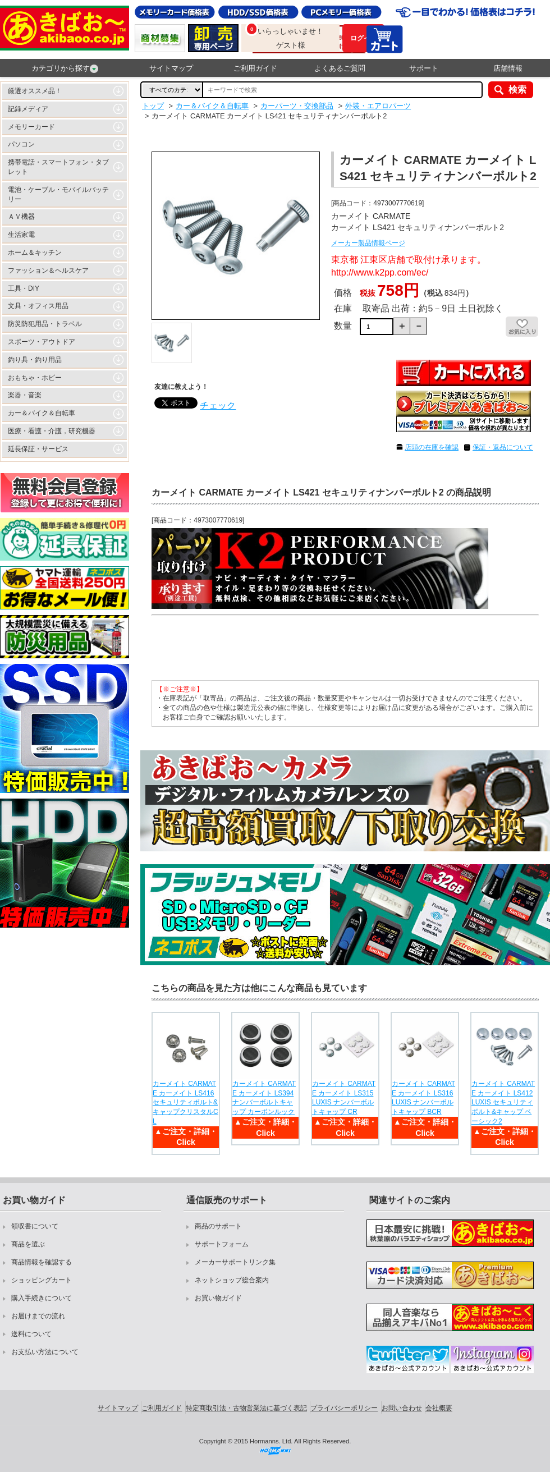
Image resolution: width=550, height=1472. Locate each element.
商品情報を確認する (41, 1262)
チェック (218, 405)
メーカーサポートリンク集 (235, 1262)
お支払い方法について (45, 1352)
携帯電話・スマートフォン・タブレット (58, 167)
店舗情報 (507, 68)
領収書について (34, 1226)
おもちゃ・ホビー (35, 378)
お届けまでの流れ (38, 1316)
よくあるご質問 (339, 68)
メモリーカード (31, 127)
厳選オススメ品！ (35, 91)
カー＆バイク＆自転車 (41, 413)
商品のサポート (218, 1226)
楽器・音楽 (25, 395)
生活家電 (21, 235)
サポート (423, 68)
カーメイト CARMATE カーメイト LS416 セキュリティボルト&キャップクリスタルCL (185, 1102)
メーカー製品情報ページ (368, 243)
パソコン (21, 144)
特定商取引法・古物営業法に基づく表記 (246, 1408)
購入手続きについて (41, 1298)
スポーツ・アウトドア (41, 342)
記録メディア (28, 109)
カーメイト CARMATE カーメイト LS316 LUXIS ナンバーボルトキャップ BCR (423, 1098)
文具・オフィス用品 (38, 306)
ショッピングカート (41, 1280)
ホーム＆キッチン (35, 252)
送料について (31, 1334)
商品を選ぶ (28, 1244)
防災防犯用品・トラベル (45, 324)
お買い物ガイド (218, 1298)
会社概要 (438, 1408)
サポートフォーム (222, 1244)
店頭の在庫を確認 (432, 447)
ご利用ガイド (255, 68)
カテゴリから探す (64, 68)
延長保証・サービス (38, 449)
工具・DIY (23, 288)
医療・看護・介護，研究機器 (51, 431)
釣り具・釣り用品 (35, 360)
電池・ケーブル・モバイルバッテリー (58, 194)
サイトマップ (171, 68)
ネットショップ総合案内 (232, 1280)
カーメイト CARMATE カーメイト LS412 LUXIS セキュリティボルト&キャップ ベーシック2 (503, 1102)
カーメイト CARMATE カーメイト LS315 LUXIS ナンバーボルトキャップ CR (343, 1098)
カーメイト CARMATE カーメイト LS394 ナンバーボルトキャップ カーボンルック (264, 1098)
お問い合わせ (402, 1408)
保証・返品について (503, 447)
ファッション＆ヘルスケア (48, 270)
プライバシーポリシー (344, 1408)
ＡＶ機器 (21, 217)
